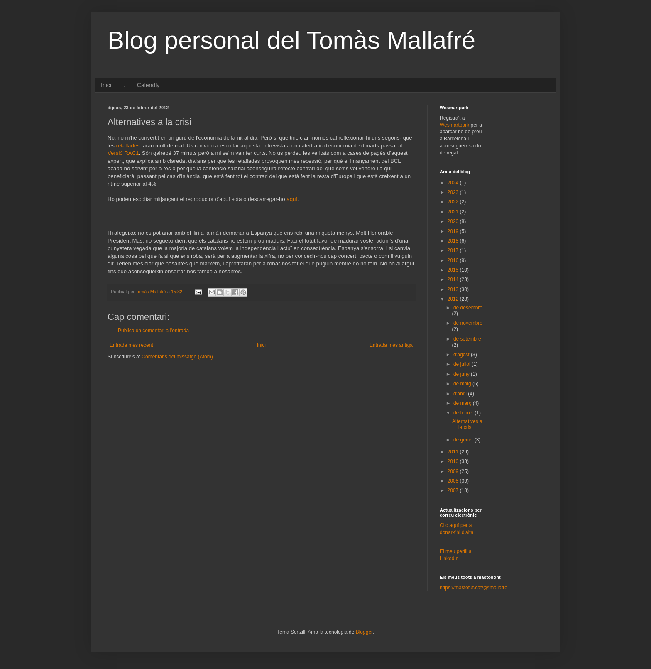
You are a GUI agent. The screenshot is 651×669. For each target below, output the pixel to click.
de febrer (464, 413)
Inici (106, 85)
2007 (454, 490)
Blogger (364, 632)
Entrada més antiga (391, 345)
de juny (462, 374)
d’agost (462, 355)
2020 (454, 221)
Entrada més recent (131, 345)
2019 (454, 231)
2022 (454, 202)
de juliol (462, 364)
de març (463, 403)
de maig (462, 384)
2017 (454, 250)
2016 (454, 260)
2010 (454, 461)
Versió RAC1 (123, 153)
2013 (454, 289)
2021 (454, 212)
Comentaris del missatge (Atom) (177, 357)
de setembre (467, 339)
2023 (454, 192)
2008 (454, 481)
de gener (464, 440)
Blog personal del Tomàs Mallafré (291, 40)
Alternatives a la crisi (467, 424)
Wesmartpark (454, 125)
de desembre (467, 308)
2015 (454, 270)
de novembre (467, 323)
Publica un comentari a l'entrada (153, 330)
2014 (454, 279)
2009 (454, 471)
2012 (454, 299)
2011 (454, 452)
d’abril (460, 394)
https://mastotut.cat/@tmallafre (473, 588)
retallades (128, 145)
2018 (454, 241)
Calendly (148, 85)
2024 (454, 183)
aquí (291, 199)
